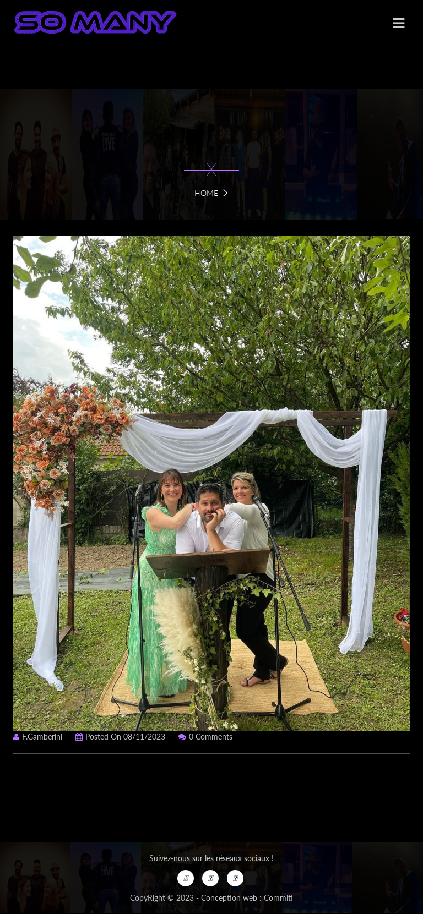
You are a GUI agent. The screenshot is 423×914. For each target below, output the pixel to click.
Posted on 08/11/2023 (120, 736)
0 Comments (205, 736)
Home (206, 193)
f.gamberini (37, 736)
